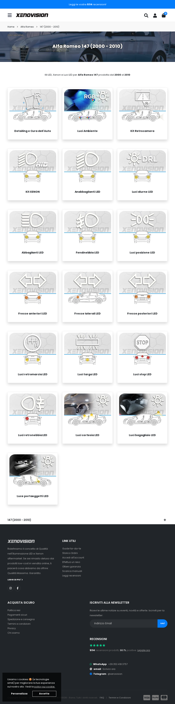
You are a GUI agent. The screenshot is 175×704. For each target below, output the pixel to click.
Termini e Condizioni (120, 697)
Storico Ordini (70, 553)
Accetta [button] (44, 693)
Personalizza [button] (19, 693)
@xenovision (115, 673)
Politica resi (14, 610)
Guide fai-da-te (72, 548)
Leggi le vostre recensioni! (87, 4)
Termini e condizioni (20, 623)
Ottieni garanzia (72, 566)
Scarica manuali (72, 571)
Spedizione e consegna (22, 619)
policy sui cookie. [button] (44, 686)
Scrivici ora (109, 668)
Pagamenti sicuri (18, 614)
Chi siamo (14, 632)
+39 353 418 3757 (118, 664)
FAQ (102, 697)
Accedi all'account (73, 557)
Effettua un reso (71, 562)
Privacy (12, 628)
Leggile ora (144, 650)
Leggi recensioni (72, 575)
